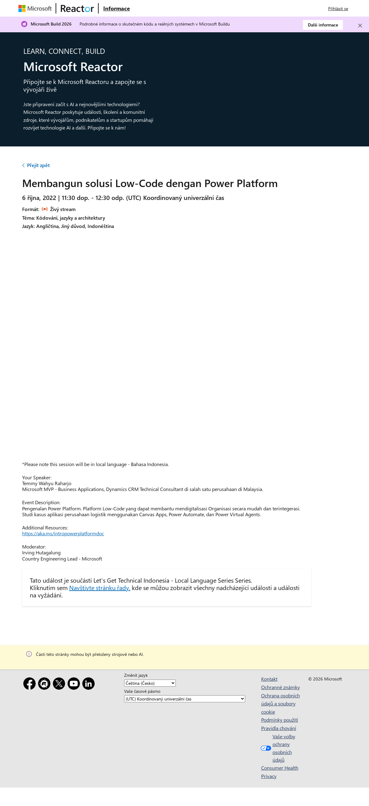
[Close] (360, 25)
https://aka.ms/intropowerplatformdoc (63, 533)
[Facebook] (30, 684)
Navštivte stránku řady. (99, 587)
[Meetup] (45, 684)
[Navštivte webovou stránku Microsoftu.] (36, 8)
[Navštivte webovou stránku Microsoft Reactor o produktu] (116, 8)
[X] (60, 684)
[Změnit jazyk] (150, 683)
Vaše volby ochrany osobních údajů (277, 748)
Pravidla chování (278, 728)
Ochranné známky (280, 687)
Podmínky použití (279, 719)
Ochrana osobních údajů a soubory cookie (280, 703)
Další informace (323, 25)
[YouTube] (75, 684)
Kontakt (269, 679)
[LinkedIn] (89, 684)
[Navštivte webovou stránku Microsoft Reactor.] (77, 8)
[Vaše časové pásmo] (184, 698)
